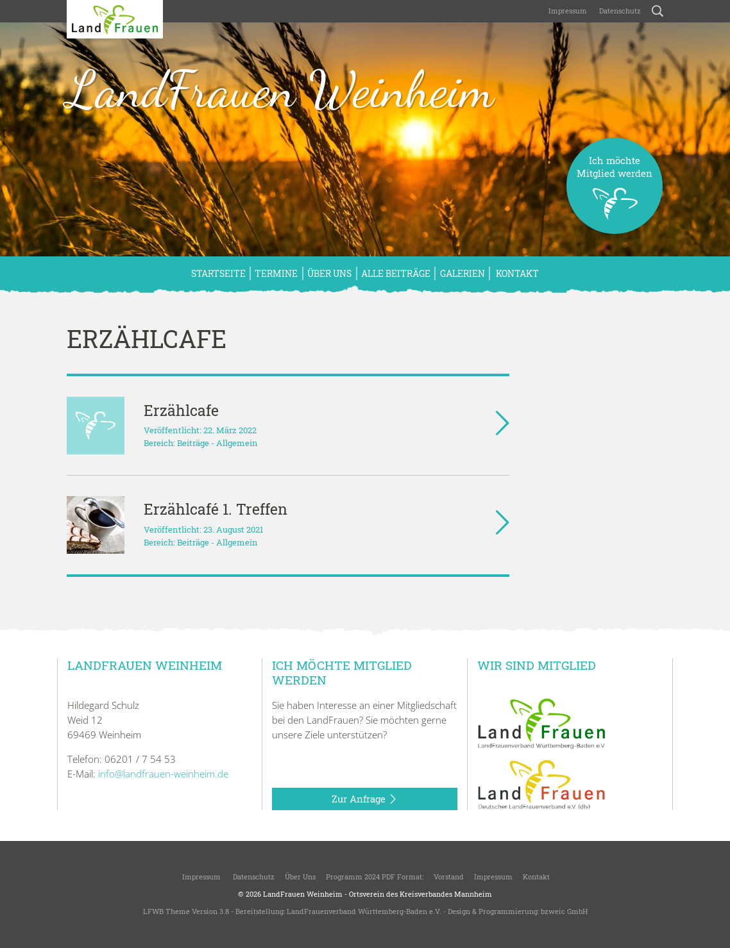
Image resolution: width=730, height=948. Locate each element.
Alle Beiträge (395, 273)
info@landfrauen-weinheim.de (163, 773)
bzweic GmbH (564, 911)
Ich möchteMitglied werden (614, 194)
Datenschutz (619, 10)
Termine (276, 273)
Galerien (462, 273)
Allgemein (237, 443)
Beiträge (193, 443)
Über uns (329, 273)
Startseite (218, 273)
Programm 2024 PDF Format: (374, 876)
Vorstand (449, 876)
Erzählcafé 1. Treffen (215, 509)
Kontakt (516, 273)
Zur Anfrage (365, 799)
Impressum (567, 10)
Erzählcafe (181, 410)
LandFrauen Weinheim (280, 89)
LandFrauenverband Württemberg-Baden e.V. (364, 911)
